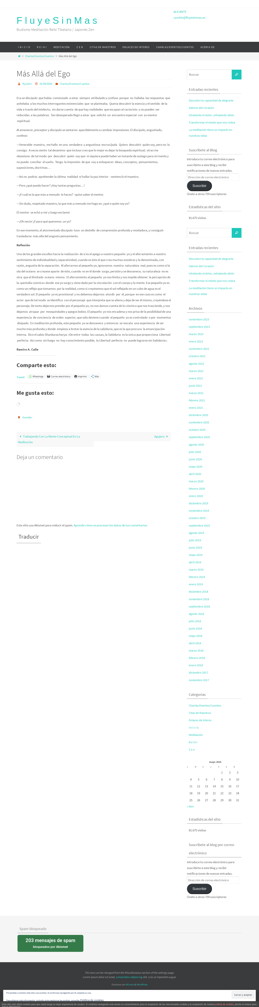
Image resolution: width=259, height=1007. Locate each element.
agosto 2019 (197, 533)
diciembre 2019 (199, 503)
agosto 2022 (197, 363)
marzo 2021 (196, 393)
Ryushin (27, 83)
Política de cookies (92, 1000)
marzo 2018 (196, 650)
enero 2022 (196, 378)
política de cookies (224, 1004)
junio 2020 (195, 459)
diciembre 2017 (199, 672)
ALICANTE (180, 12)
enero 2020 (196, 496)
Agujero (161, 436)
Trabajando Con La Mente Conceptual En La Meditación (49, 439)
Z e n (192, 749)
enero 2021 (196, 408)
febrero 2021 (197, 400)
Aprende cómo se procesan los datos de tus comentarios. (111, 525)
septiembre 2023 (199, 327)
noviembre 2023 (199, 319)
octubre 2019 (197, 518)
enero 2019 (196, 584)
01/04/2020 (47, 83)
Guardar (27, 417)
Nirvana (130, 984)
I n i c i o (194, 727)
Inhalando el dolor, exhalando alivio (212, 115)
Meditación (196, 735)
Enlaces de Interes (200, 720)
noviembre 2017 (199, 680)
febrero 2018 (197, 658)
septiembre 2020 (199, 437)
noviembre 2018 (199, 599)
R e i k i (193, 742)
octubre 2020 (197, 430)
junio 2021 (195, 385)
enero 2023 (196, 341)
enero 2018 (196, 665)
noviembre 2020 (199, 422)
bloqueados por (50, 943)
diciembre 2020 (199, 415)
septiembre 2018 (199, 606)
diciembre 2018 (199, 591)
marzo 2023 (196, 334)
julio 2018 (195, 621)
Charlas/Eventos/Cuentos (39, 56)
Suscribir (199, 186)
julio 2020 (195, 452)
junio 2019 (195, 547)
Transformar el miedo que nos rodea (212, 122)
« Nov (190, 806)
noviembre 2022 (199, 349)
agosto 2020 (197, 444)
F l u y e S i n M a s (57, 20)
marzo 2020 (196, 481)
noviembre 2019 (199, 510)
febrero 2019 (197, 577)
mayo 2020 (196, 466)
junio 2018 (195, 628)
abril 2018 (195, 643)
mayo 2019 (196, 555)
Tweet (21, 376)
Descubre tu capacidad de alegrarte (212, 100)
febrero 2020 (197, 488)
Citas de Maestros (200, 713)
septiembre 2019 (199, 525)
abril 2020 (195, 474)
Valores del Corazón (202, 108)
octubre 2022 (197, 356)
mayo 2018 (196, 636)
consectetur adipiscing (129, 977)
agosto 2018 (197, 614)
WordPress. (142, 984)
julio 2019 (195, 540)
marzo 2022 (196, 371)
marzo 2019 (196, 569)
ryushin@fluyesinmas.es (189, 17)
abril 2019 (195, 562)
